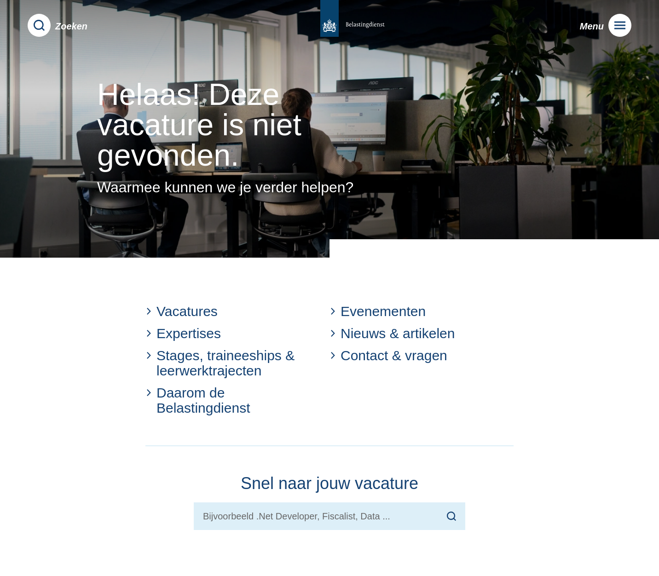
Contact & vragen (388, 355)
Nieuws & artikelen (392, 333)
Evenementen (378, 311)
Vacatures (181, 311)
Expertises (183, 333)
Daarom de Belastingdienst (197, 400)
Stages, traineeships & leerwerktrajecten (220, 363)
